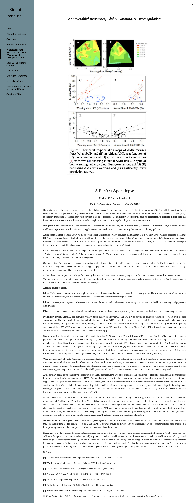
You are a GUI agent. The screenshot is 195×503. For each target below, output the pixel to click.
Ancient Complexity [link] (16, 44)
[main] (114, 17)
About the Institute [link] (16, 34)
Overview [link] (11, 39)
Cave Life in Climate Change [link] (16, 64)
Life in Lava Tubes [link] (15, 81)
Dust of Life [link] (12, 70)
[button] (191, 4)
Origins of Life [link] (13, 94)
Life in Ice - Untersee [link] (16, 76)
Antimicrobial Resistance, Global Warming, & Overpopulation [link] (16, 54)
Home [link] (9, 28)
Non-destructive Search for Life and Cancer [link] (18, 87)
